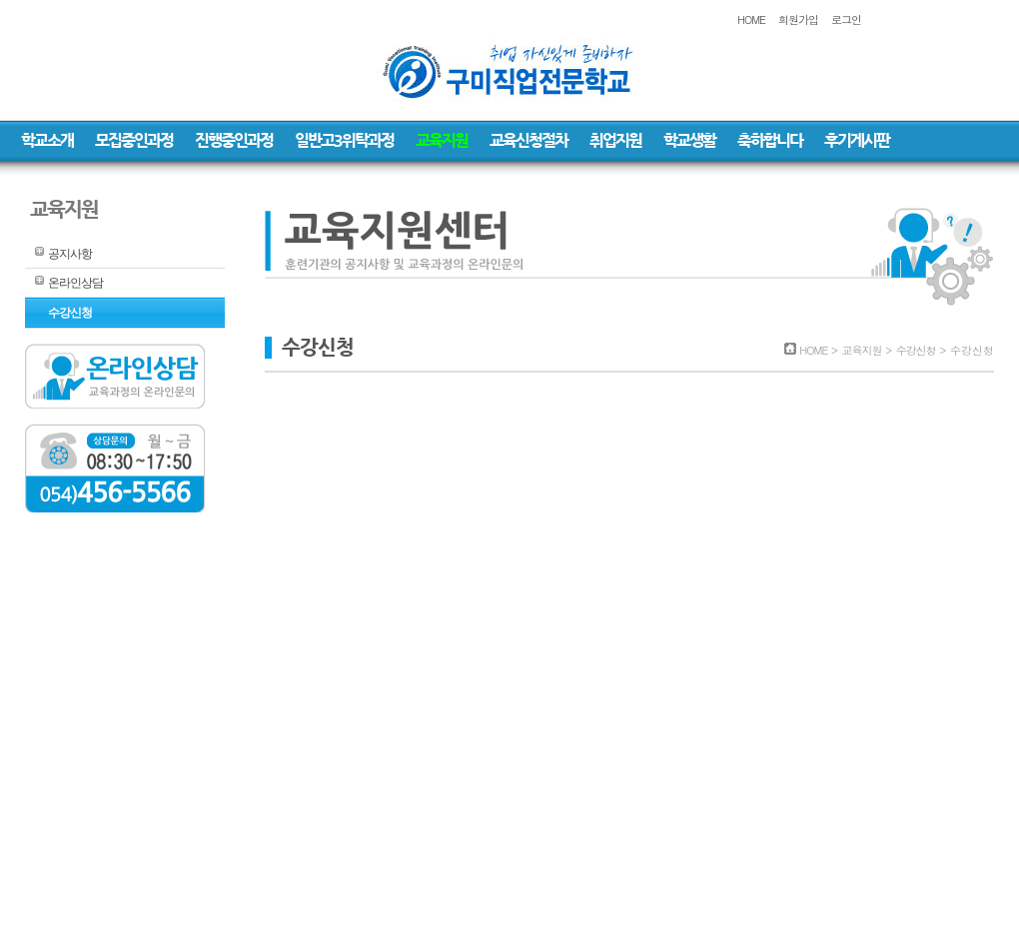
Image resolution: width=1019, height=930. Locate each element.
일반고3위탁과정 (344, 140)
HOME (751, 19)
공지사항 (70, 254)
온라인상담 (75, 283)
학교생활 (689, 140)
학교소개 (47, 140)
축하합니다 (769, 140)
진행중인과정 (234, 140)
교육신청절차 (528, 140)
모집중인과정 (134, 140)
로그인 (846, 19)
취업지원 (615, 140)
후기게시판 (856, 140)
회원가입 (798, 19)
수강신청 (70, 313)
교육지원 (442, 140)
